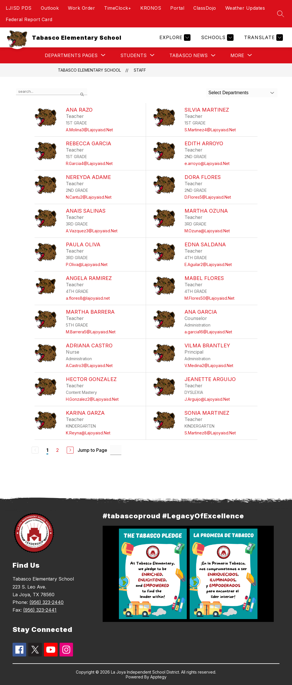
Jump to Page (92, 450)
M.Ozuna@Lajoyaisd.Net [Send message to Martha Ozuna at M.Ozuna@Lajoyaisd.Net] (207, 230)
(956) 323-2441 (39, 610)
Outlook (50, 8)
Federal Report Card (29, 19)
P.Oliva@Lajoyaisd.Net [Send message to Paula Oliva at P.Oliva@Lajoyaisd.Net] (87, 264)
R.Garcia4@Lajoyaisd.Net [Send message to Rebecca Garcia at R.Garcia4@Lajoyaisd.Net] (89, 163)
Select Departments (228, 92)
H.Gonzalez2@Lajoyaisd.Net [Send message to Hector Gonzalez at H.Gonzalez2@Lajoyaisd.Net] (92, 399)
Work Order (81, 8)
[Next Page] (70, 450)
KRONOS (150, 8)
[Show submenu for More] (237, 55)
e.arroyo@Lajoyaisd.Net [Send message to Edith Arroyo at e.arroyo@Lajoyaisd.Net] (207, 163)
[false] (51, 91)
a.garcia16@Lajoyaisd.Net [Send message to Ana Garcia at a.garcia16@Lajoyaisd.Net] (208, 331)
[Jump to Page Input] (115, 450)
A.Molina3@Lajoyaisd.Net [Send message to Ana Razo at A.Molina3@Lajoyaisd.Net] (89, 129)
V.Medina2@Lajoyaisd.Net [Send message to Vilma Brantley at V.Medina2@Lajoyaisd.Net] (208, 365)
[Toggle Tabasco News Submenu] (213, 55)
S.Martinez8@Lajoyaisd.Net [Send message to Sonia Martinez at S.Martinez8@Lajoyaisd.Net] (210, 432)
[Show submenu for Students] (133, 55)
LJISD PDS (19, 8)
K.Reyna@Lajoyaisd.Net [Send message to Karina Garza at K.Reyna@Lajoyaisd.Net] (88, 432)
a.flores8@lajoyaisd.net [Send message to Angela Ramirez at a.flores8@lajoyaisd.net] (88, 298)
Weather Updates (245, 8)
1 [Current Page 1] (47, 450)
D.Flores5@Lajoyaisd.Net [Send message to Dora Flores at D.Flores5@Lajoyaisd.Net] (207, 197)
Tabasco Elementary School (89, 70)
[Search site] (280, 13)
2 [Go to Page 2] (57, 450)
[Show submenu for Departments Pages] (71, 55)
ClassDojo (204, 8)
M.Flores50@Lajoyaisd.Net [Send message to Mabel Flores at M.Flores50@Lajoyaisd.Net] (209, 298)
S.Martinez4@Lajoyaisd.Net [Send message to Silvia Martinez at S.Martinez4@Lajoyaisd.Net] (210, 129)
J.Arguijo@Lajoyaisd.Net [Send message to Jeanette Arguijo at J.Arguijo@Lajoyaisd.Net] (207, 399)
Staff (140, 70)
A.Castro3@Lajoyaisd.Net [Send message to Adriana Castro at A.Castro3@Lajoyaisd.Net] (89, 365)
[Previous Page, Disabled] (35, 450)
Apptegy (158, 676)
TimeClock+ (117, 8)
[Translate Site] (263, 37)
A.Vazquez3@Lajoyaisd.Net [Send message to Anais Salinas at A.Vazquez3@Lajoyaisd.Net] (91, 230)
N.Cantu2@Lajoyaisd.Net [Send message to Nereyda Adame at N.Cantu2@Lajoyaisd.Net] (88, 197)
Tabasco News (188, 55)
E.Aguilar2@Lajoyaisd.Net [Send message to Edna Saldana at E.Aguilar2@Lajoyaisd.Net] (208, 264)
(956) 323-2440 (46, 602)
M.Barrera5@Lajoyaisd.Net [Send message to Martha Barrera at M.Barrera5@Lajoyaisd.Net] (90, 331)
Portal (177, 8)
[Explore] (174, 37)
